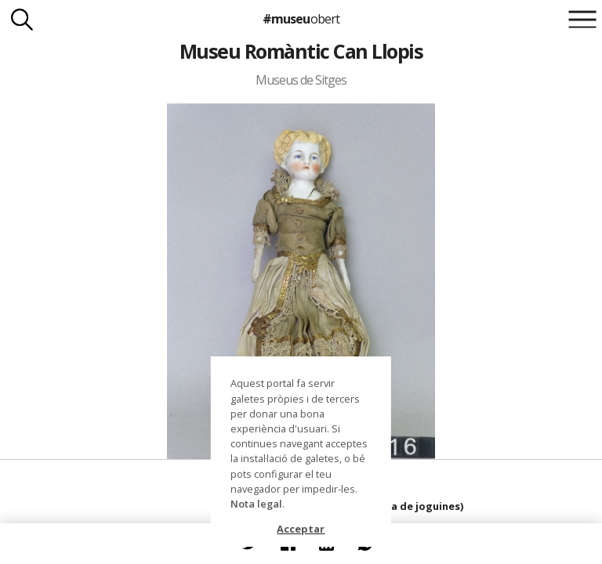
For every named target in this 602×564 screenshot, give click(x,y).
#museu (301, 18)
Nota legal (256, 504)
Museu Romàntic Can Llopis (301, 51)
